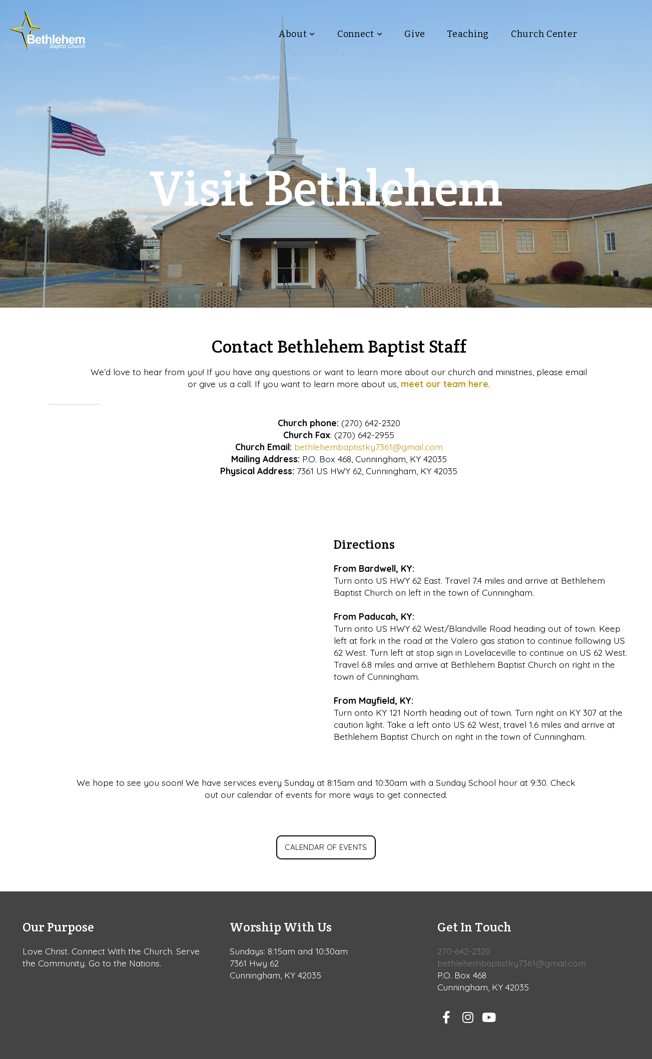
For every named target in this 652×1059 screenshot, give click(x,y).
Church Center (544, 34)
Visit (619, 34)
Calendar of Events (326, 847)
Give (414, 34)
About (297, 34)
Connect (360, 34)
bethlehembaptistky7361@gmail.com (368, 446)
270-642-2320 (463, 950)
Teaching (468, 34)
